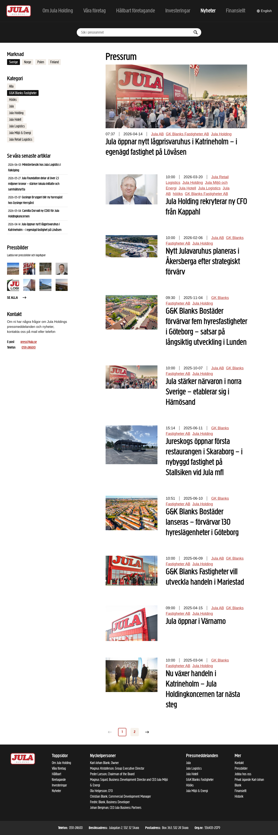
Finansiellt (240, 791)
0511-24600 (29, 348)
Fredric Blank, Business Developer (110, 802)
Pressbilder (241, 768)
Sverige (13, 62)
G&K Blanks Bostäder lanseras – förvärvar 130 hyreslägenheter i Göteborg (202, 522)
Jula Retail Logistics (20, 139)
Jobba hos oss (243, 774)
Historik (239, 796)
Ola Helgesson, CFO (101, 791)
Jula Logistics (17, 126)
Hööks (13, 99)
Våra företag (59, 768)
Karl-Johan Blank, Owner (104, 763)
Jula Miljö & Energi (20, 133)
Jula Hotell (15, 119)
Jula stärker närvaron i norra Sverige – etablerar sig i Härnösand (203, 392)
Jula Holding (16, 113)
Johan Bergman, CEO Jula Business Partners (115, 807)
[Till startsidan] (18, 11)
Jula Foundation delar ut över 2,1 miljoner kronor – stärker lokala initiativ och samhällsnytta (33, 184)
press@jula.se (29, 342)
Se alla (17, 298)
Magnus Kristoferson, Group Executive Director (117, 768)
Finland (54, 62)
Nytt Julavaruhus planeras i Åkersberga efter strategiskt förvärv (203, 261)
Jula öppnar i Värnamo (196, 622)
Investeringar (59, 785)
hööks (178, 194)
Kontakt (239, 763)
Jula (11, 106)
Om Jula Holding (61, 763)
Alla (11, 86)
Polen (40, 62)
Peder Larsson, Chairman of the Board (112, 774)
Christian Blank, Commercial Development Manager (120, 796)
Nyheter (56, 791)
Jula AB (157, 134)
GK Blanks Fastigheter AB (187, 134)
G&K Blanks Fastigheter (23, 93)
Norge (27, 62)
